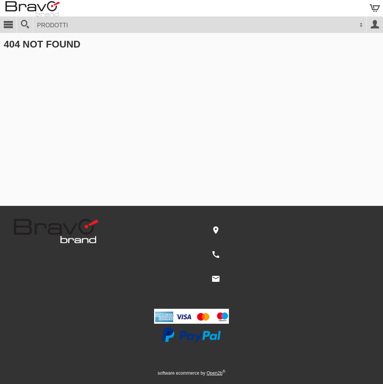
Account (375, 24)
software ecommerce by (192, 373)
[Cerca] (25, 24)
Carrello (375, 8)
